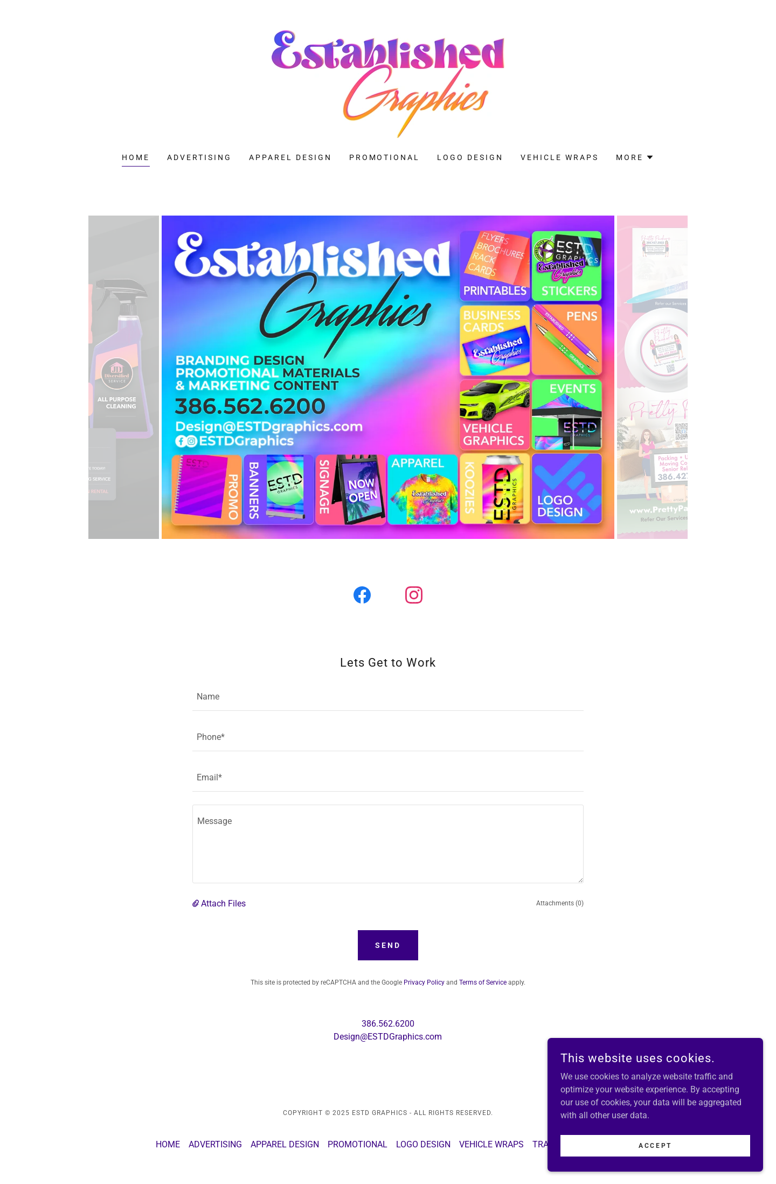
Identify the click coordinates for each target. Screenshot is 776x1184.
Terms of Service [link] (483, 982)
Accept (655, 1145)
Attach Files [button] (223, 903)
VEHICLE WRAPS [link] (560, 157)
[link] (388, 83)
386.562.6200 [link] (388, 1024)
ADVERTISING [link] (199, 157)
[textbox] (387, 697)
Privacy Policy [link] (424, 982)
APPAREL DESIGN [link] (290, 157)
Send (388, 945)
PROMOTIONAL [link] (384, 157)
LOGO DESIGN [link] (470, 157)
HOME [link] (136, 157)
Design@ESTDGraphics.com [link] (388, 1036)
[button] (635, 157)
